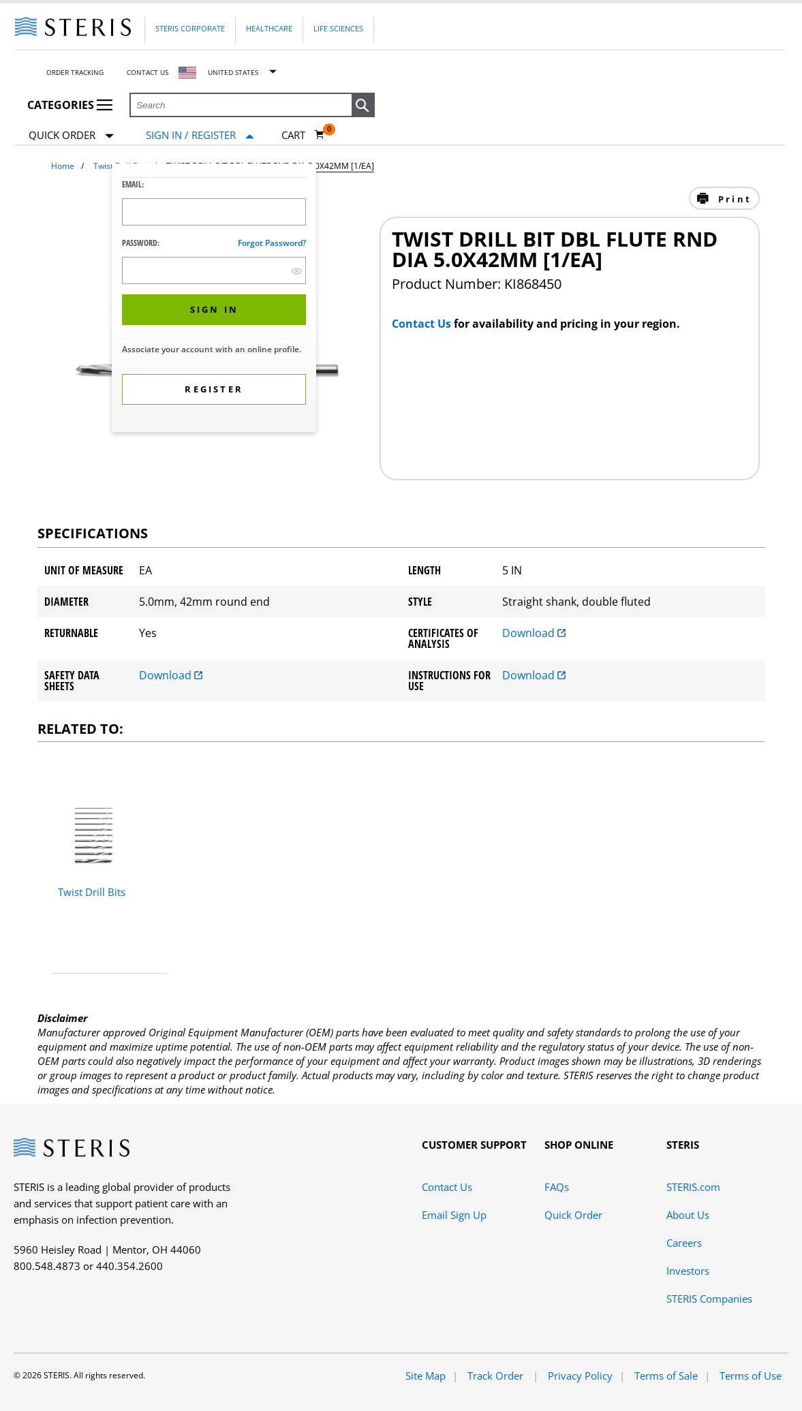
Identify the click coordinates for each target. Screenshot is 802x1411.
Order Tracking (75, 72)
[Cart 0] (303, 135)
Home (62, 166)
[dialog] (214, 299)
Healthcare (269, 28)
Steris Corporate (190, 28)
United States (233, 72)
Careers (684, 1243)
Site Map (425, 1375)
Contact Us (147, 72)
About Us (687, 1215)
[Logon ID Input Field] (214, 212)
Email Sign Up (454, 1215)
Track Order (496, 1375)
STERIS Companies (709, 1298)
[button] (363, 105)
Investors (687, 1270)
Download (534, 632)
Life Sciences (338, 28)
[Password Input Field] (214, 270)
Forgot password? (272, 243)
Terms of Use (751, 1375)
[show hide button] (297, 271)
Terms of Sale (666, 1375)
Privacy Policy (580, 1375)
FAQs (556, 1187)
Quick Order (71, 136)
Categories (69, 104)
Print (733, 199)
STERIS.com (693, 1187)
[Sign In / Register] (200, 135)
